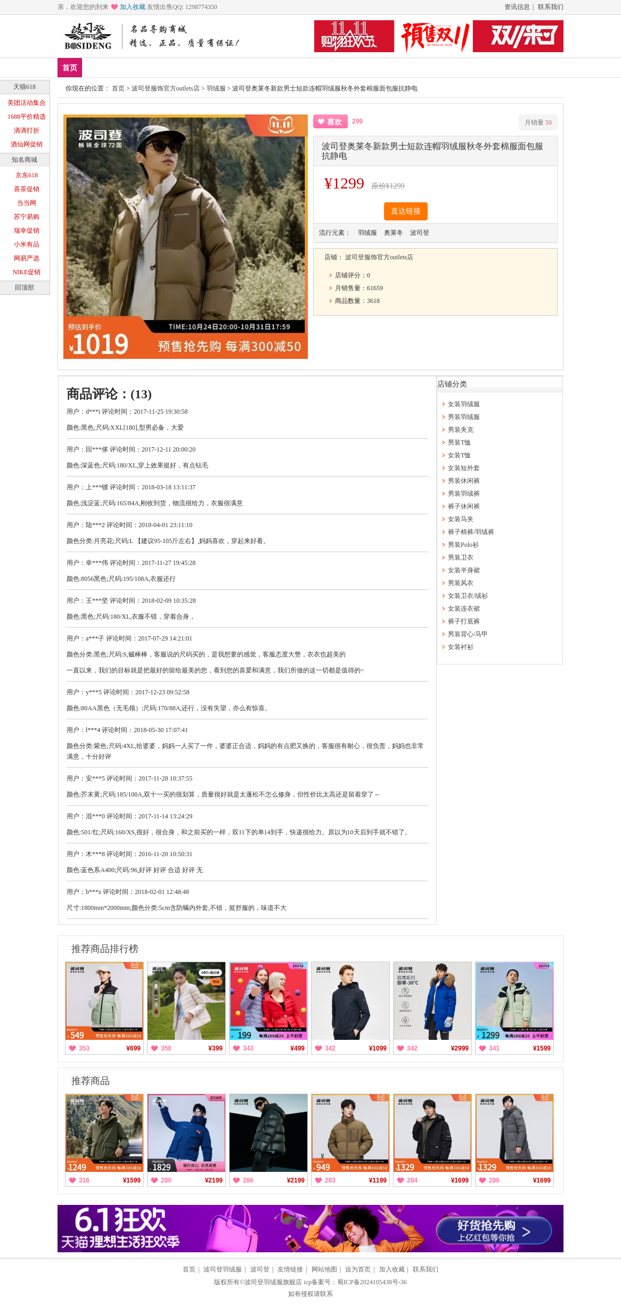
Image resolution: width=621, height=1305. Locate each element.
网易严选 (26, 258)
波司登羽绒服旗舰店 (273, 1282)
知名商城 (24, 159)
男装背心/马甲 (468, 634)
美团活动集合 (26, 102)
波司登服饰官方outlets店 (166, 88)
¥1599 (542, 1048)
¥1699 (460, 1180)
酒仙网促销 (27, 144)
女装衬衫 (460, 647)
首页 (69, 68)
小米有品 (26, 244)
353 (84, 1048)
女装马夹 (460, 519)
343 (248, 1048)
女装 (191, 67)
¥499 (297, 1048)
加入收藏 (132, 7)
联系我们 (550, 7)
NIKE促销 (27, 272)
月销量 (538, 122)
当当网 (26, 203)
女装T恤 (459, 455)
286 (248, 1180)
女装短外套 (464, 468)
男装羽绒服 (464, 417)
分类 (223, 67)
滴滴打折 (26, 130)
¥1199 (378, 1180)
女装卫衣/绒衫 (468, 596)
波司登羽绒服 (222, 1269)
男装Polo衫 (463, 544)
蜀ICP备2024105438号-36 (372, 1282)
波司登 (259, 1269)
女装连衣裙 (464, 608)
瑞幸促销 (26, 230)
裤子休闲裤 (464, 506)
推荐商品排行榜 (104, 948)
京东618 (26, 175)
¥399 (215, 1048)
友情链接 (290, 1269)
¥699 (133, 1048)
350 (166, 1048)
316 (84, 1180)
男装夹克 (460, 429)
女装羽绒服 (464, 404)
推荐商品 (90, 1081)
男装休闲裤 (464, 481)
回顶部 (24, 287)
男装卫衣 (460, 557)
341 (494, 1048)
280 (166, 1180)
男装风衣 (460, 583)
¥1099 (378, 1048)
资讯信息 (517, 7)
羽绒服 (216, 88)
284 (412, 1180)
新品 (97, 67)
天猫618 (24, 87)
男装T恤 (459, 442)
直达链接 (406, 211)
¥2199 (214, 1180)
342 (330, 1048)
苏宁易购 (26, 216)
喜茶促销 (26, 189)
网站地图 (324, 1269)
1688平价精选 (26, 116)
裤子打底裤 (464, 621)
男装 (160, 67)
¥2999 (460, 1048)
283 (330, 1180)
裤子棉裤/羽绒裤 (471, 532)
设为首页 (358, 1269)
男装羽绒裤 (464, 493)
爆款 (128, 67)
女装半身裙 (464, 570)
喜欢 (334, 122)
